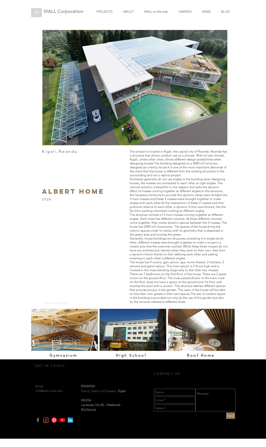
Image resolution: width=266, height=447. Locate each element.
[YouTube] (62, 420)
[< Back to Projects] (54, 303)
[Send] (230, 415)
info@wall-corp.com (49, 391)
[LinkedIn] (70, 420)
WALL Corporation (63, 11)
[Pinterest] (54, 420)
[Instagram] (46, 420)
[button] (134, 87)
